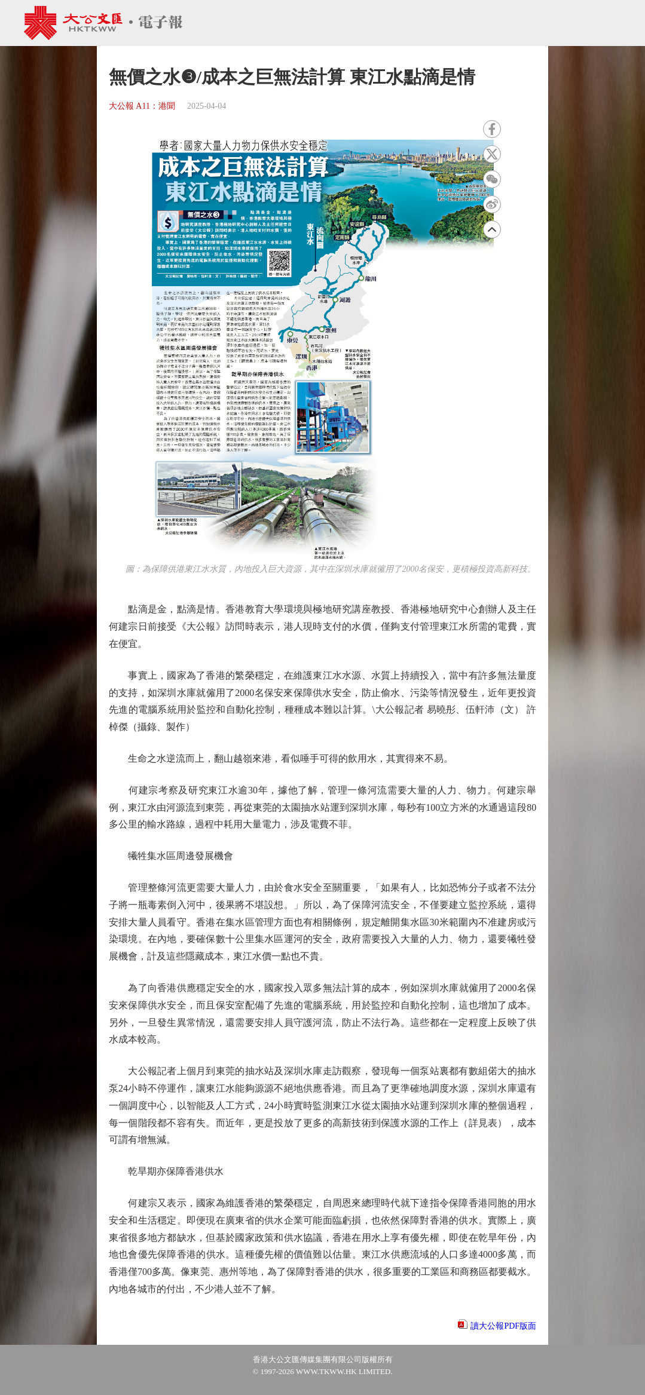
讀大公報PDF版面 (503, 1326)
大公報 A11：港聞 (142, 106)
